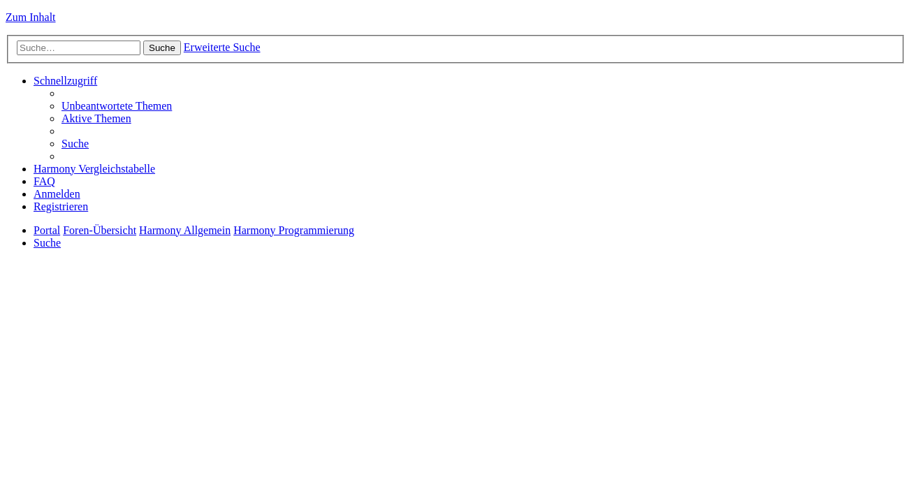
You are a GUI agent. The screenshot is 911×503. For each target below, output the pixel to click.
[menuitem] (116, 106)
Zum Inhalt (31, 17)
